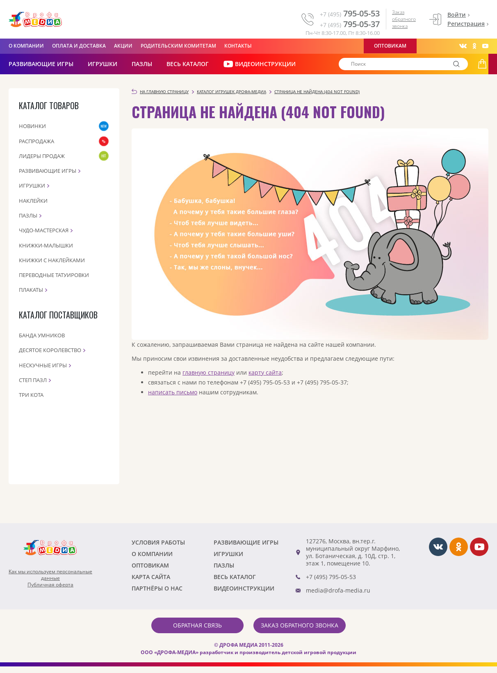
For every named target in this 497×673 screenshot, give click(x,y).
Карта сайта (151, 577)
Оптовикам (390, 45)
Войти (456, 14)
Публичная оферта (50, 584)
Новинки (32, 126)
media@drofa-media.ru (338, 590)
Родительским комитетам (178, 45)
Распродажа (36, 141)
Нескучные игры (43, 365)
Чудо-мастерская (43, 230)
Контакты (238, 45)
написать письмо (172, 392)
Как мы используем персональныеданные (50, 574)
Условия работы (158, 542)
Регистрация (466, 23)
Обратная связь (197, 625)
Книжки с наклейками (52, 260)
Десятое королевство (50, 350)
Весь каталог (187, 64)
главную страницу (208, 372)
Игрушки (102, 64)
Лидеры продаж (42, 156)
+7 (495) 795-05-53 (331, 577)
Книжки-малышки (46, 245)
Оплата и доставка (79, 45)
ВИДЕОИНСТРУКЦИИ (259, 64)
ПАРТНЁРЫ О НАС (157, 588)
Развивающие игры (47, 170)
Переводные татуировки (54, 275)
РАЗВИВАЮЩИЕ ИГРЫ (41, 64)
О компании (26, 45)
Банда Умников (42, 335)
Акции (123, 45)
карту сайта (265, 372)
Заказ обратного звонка (404, 19)
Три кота (31, 394)
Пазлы (142, 64)
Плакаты (31, 289)
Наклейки (33, 200)
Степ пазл (33, 380)
